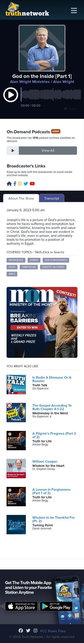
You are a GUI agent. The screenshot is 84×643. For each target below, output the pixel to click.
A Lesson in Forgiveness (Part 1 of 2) (51, 491)
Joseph (34, 260)
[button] (10, 99)
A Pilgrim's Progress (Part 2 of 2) (54, 435)
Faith (12, 267)
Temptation (29, 267)
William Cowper (44, 461)
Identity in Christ (53, 267)
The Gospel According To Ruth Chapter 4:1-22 (52, 407)
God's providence (56, 260)
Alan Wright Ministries (30, 81)
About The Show (21, 198)
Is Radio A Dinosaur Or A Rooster (51, 379)
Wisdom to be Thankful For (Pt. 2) (53, 519)
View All (48, 150)
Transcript (51, 198)
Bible (12, 273)
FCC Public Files (52, 631)
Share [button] (70, 109)
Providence (16, 260)
